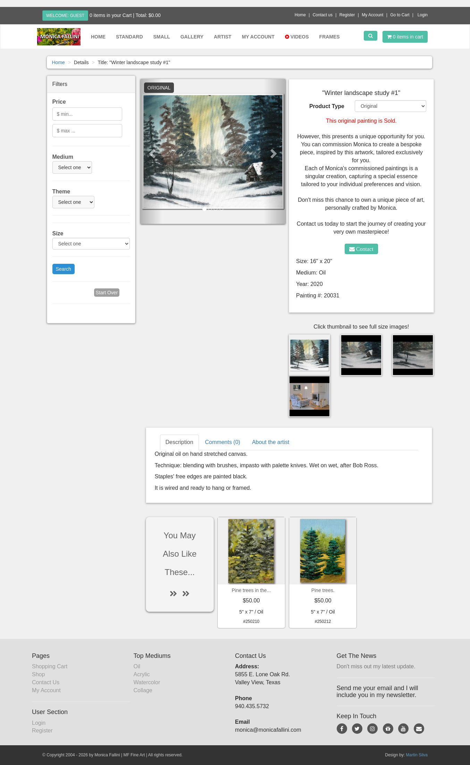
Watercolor (147, 682)
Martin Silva (417, 755)
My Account (372, 14)
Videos (297, 37)
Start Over (107, 292)
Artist (223, 37)
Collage (143, 690)
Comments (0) (222, 442)
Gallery (192, 37)
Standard (129, 37)
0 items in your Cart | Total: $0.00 (125, 15)
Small (161, 37)
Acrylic (142, 674)
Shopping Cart (49, 666)
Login (423, 14)
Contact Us (45, 682)
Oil (137, 666)
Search (63, 269)
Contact (364, 249)
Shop (38, 674)
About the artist (270, 442)
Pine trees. (323, 590)
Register (347, 14)
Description (179, 442)
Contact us (323, 14)
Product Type (326, 106)
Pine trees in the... (251, 590)
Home (300, 14)
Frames (329, 37)
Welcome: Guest (65, 15)
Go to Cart (399, 14)
